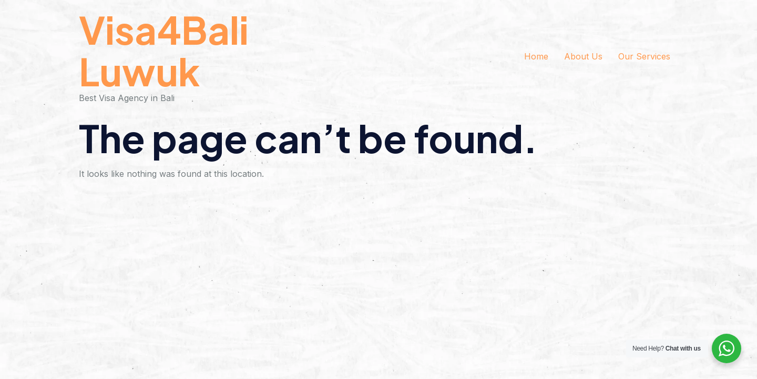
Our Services (644, 56)
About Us (583, 56)
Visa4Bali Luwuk (164, 50)
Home (536, 56)
